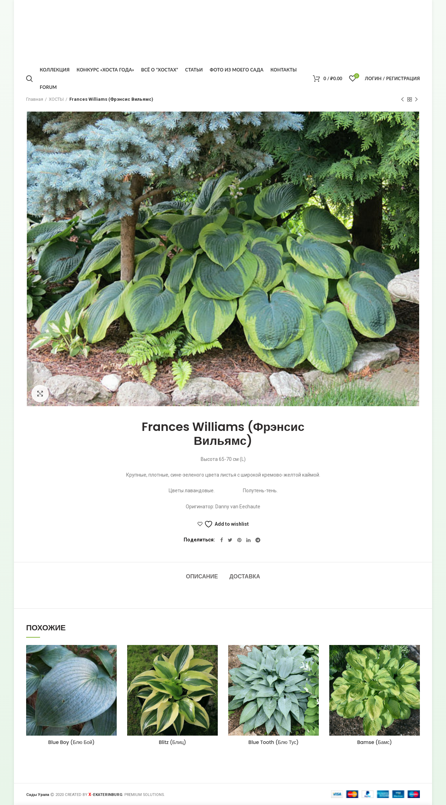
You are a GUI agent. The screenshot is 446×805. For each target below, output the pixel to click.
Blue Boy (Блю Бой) (71, 742)
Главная (34, 99)
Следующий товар (416, 99)
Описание (202, 576)
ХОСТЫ (56, 99)
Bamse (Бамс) (374, 742)
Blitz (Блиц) (172, 742)
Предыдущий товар (402, 99)
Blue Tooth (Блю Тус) (273, 742)
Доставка (244, 576)
